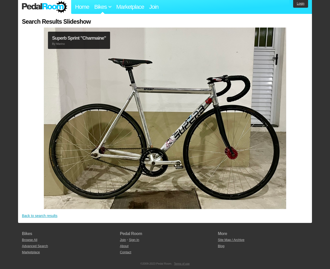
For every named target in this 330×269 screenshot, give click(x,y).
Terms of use (182, 263)
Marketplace (130, 7)
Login (300, 3)
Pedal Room (44, 7)
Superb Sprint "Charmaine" (79, 38)
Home (82, 7)
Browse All (29, 240)
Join (154, 7)
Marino (60, 43)
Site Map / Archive (231, 240)
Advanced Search (35, 246)
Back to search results (39, 216)
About (124, 246)
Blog (221, 246)
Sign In (134, 240)
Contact (125, 252)
